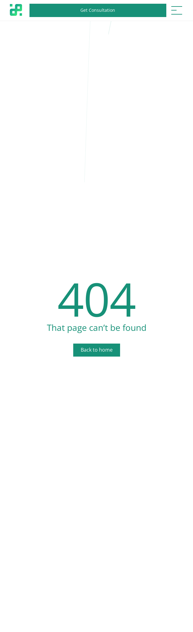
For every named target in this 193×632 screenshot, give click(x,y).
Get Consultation (97, 10)
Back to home (97, 349)
